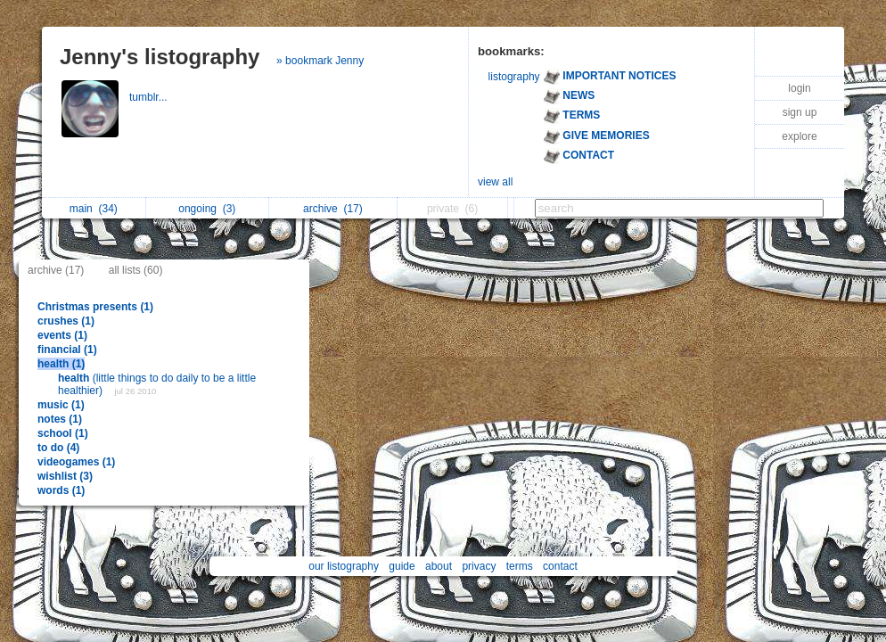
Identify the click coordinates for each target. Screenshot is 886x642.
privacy (479, 566)
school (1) (62, 433)
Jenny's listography (159, 57)
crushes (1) (65, 321)
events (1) (62, 335)
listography (514, 76)
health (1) (61, 364)
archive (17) (56, 270)
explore (799, 136)
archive (333, 208)
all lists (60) (136, 270)
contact (560, 566)
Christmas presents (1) (95, 306)
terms (519, 566)
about (438, 566)
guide (401, 566)
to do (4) (58, 447)
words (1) (61, 490)
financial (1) (67, 349)
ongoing (206, 208)
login (799, 88)
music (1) (61, 405)
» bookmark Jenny (320, 60)
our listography (343, 566)
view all (495, 182)
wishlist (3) (65, 476)
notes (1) (59, 419)
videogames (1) (76, 462)
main (94, 208)
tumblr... (149, 97)
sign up (800, 112)
